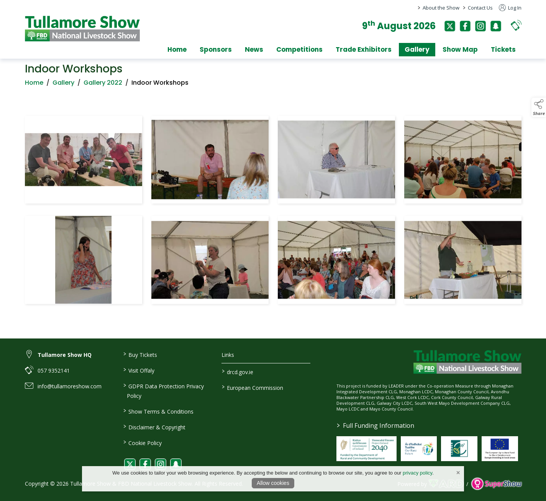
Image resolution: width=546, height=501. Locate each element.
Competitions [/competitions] (299, 49)
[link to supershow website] (496, 484)
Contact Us (480, 7)
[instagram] (480, 26)
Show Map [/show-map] (460, 49)
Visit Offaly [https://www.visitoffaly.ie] (138, 370)
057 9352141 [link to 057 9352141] (54, 370)
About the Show (441, 7)
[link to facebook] (145, 464)
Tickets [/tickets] (503, 49)
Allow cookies (273, 483)
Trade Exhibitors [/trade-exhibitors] (364, 49)
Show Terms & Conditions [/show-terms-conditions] (158, 411)
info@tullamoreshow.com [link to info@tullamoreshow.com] (70, 386)
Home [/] (177, 49)
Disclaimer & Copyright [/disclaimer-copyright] (154, 426)
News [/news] (254, 49)
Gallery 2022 (103, 84)
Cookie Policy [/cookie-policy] (142, 442)
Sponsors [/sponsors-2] (216, 49)
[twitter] (450, 26)
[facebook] (465, 26)
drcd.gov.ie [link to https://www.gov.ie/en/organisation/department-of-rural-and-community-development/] (237, 371)
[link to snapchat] (176, 464)
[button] (516, 25)
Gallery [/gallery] (417, 49)
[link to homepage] (82, 28)
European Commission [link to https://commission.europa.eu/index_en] (252, 387)
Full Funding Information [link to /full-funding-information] (375, 425)
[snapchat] (496, 26)
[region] (273, 211)
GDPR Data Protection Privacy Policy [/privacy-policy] (163, 390)
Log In (510, 7)
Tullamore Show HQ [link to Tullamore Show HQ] (65, 354)
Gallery (63, 84)
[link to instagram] (160, 464)
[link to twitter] (130, 464)
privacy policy (417, 473)
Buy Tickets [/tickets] (140, 354)
